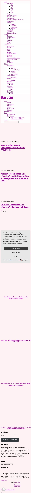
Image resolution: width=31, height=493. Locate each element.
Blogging (9, 56)
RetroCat (7, 97)
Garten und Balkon (12, 59)
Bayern (12, 67)
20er (12, 5)
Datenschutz (17, 485)
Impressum (17, 486)
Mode (5, 2)
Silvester (13, 28)
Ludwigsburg (14, 74)
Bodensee (13, 71)
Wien (12, 84)
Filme (8, 50)
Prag (12, 89)
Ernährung (10, 62)
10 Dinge (9, 55)
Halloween (13, 25)
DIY (8, 61)
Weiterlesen (4, 480)
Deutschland (10, 65)
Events (9, 52)
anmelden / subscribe (10, 440)
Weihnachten (14, 27)
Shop (5, 101)
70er (12, 12)
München (13, 68)
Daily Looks (10, 116)
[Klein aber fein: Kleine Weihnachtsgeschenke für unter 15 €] (15, 319)
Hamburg (13, 72)
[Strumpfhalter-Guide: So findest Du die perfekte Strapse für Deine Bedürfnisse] (15, 363)
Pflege (9, 41)
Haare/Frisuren (11, 37)
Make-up (9, 36)
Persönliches (10, 46)
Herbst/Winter (11, 16)
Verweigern (16, 252)
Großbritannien (11, 75)
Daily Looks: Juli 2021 (17, 119)
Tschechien (10, 87)
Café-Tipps (17, 69)
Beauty (6, 34)
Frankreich (10, 92)
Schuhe (9, 107)
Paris (12, 93)
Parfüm (9, 43)
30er (12, 6)
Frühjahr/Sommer (12, 15)
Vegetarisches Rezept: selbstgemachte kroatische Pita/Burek (13, 147)
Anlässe (9, 22)
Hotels (9, 90)
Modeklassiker (11, 18)
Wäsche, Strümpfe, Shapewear (15, 19)
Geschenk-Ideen (11, 53)
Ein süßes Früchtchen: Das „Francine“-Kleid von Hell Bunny (15, 206)
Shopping (9, 13)
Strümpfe (9, 105)
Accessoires (10, 21)
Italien (9, 78)
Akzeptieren (16, 248)
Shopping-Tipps (8, 111)
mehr (16, 256)
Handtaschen (10, 108)
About (5, 113)
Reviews (9, 39)
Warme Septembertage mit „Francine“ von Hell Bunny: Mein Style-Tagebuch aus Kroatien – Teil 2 (15, 177)
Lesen (8, 49)
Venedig (13, 80)
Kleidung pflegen (11, 33)
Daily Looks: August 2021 (17, 117)
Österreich (10, 83)
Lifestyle (6, 44)
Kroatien (9, 81)
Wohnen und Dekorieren (13, 58)
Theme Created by (8, 489)
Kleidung (9, 110)
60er (12, 11)
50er (12, 9)
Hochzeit (13, 24)
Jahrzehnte (10, 3)
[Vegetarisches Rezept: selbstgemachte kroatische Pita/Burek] (15, 276)
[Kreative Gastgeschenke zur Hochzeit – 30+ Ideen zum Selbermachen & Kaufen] (15, 406)
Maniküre (9, 40)
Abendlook (10, 30)
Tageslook (10, 31)
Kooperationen (11, 114)
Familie (9, 47)
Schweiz (9, 86)
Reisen (6, 64)
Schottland (13, 77)
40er (12, 8)
